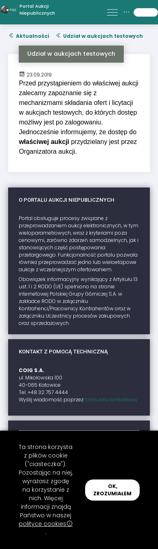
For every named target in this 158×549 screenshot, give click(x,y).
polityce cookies (46, 524)
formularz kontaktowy (111, 399)
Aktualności (28, 36)
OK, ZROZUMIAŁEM (112, 490)
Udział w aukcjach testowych (99, 36)
